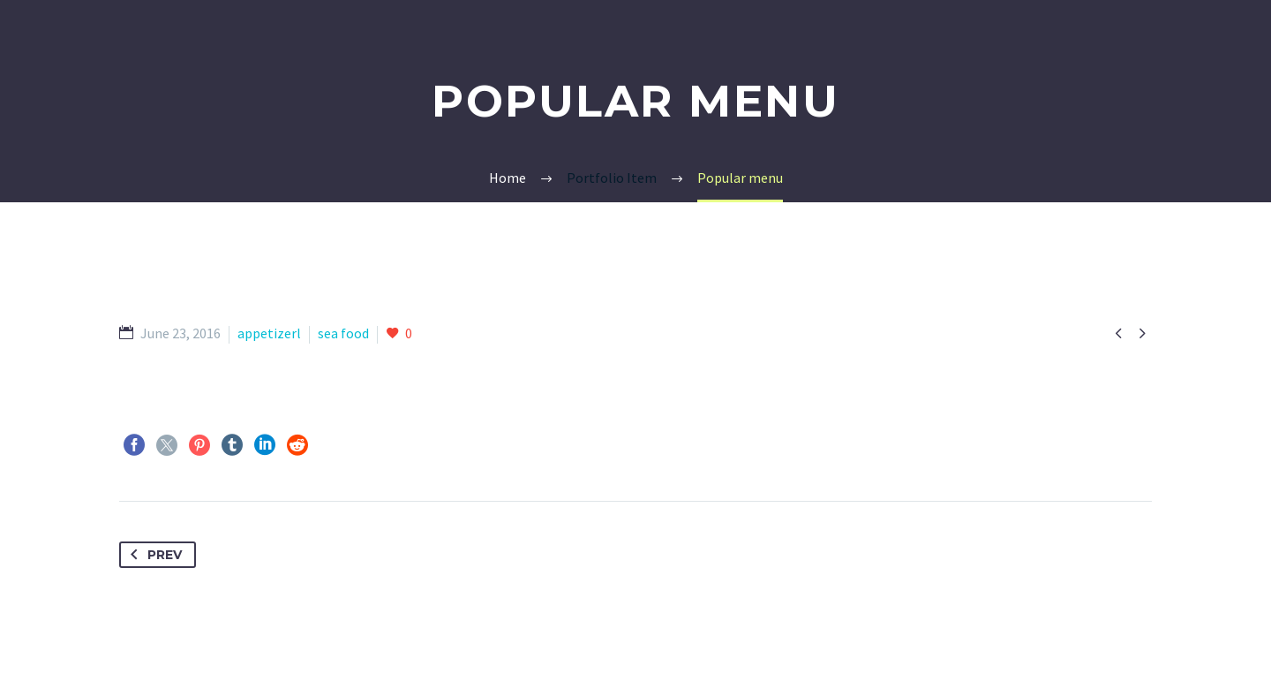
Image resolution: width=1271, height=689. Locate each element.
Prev (153, 554)
